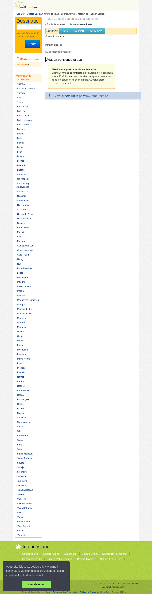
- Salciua (20, 413)
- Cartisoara (22, 191)
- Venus (20, 530)
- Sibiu (19, 431)
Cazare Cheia (90, 553)
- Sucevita (21, 476)
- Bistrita (20, 142)
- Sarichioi (21, 417)
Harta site (125, 592)
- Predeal (20, 367)
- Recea (20, 395)
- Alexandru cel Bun (26, 88)
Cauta (32, 44)
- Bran (19, 151)
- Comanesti (22, 209)
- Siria (19, 444)
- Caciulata (21, 174)
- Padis (19, 340)
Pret (65, 31)
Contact (115, 592)
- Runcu (20, 408)
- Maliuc (20, 291)
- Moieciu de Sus (24, 313)
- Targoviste (22, 481)
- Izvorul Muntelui (24, 268)
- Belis (19, 138)
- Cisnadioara (22, 200)
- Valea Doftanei (24, 508)
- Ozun (19, 336)
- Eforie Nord (22, 227)
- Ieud (19, 263)
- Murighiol (21, 327)
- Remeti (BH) (23, 399)
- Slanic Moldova (24, 453)
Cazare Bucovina (32, 559)
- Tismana (21, 485)
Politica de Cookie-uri (89, 592)
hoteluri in (72, 96)
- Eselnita (20, 232)
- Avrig (19, 97)
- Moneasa (21, 318)
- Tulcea (20, 494)
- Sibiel (19, 426)
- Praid (19, 363)
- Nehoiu (20, 331)
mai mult (67, 83)
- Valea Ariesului (24, 503)
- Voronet (20, 535)
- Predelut (21, 372)
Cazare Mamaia (86, 559)
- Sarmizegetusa (24, 422)
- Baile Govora (23, 115)
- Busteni (20, 165)
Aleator (79, 31)
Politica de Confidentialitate (65, 592)
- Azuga (20, 102)
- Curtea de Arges (25, 214)
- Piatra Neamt (23, 358)
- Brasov (20, 156)
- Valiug (19, 512)
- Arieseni (20, 93)
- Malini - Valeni (23, 286)
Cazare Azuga (51, 553)
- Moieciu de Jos (24, 309)
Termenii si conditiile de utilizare (36, 592)
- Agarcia (20, 84)
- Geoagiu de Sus (24, 245)
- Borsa (19, 147)
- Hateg (19, 259)
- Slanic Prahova (24, 458)
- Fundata (21, 241)
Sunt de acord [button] (36, 584)
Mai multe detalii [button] (33, 575)
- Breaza (20, 161)
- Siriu (19, 449)
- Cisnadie (21, 196)
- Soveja (20, 467)
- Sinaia (20, 440)
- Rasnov (20, 386)
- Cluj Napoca (23, 205)
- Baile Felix (22, 111)
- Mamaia (20, 295)
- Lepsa (19, 273)
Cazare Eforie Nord (111, 559)
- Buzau (20, 170)
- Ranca (20, 381)
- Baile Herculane (24, 120)
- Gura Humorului (24, 250)
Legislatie (105, 592)
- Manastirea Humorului (27, 300)
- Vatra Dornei (23, 526)
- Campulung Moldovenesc (22, 185)
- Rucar (19, 404)
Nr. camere (96, 31)
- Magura (20, 282)
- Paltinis (20, 345)
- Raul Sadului (23, 390)
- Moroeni (20, 322)
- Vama (19, 517)
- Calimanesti (22, 179)
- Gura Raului (22, 254)
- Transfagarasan (24, 490)
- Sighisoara (22, 435)
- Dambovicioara (24, 218)
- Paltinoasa (22, 349)
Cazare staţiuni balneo (59, 559)
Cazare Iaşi (70, 553)
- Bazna (20, 133)
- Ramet (20, 377)
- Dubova (20, 223)
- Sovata (20, 462)
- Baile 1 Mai (22, 106)
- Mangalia (21, 304)
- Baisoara (21, 129)
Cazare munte (30, 553)
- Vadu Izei (21, 499)
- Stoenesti (21, 472)
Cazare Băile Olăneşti (114, 553)
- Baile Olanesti (23, 124)
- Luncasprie (22, 277)
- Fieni (19, 236)
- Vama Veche (23, 521)
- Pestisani (21, 354)
